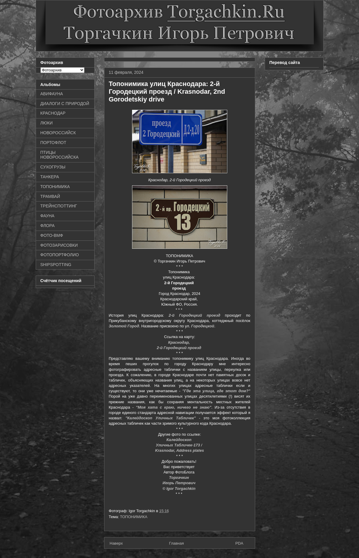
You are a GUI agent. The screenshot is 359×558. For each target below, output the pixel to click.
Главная (176, 543)
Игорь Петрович (179, 483)
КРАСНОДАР (53, 113)
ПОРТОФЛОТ (53, 142)
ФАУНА (47, 215)
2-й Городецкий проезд (194, 315)
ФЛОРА (47, 225)
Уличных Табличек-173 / (179, 445)
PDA (239, 543)
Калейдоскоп (180, 439)
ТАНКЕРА (49, 176)
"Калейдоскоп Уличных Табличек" (161, 418)
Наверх (116, 543)
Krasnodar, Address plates (179, 450)
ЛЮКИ (46, 123)
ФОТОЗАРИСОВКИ (59, 245)
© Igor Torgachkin (179, 488)
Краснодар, (179, 342)
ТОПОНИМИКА (133, 517)
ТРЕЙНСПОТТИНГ (58, 206)
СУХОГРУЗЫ (52, 167)
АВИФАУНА (51, 93)
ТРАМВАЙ (50, 196)
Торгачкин (179, 477)
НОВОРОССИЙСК (58, 132)
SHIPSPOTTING (55, 264)
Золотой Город (124, 326)
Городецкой (202, 326)
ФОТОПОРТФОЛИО (59, 254)
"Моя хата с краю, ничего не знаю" (173, 407)
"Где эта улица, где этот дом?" (216, 391)
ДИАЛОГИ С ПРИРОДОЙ (64, 103)
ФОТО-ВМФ (51, 235)
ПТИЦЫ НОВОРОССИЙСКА (59, 155)
